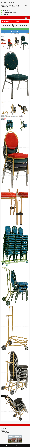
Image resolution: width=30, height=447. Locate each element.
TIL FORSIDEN (4, 423)
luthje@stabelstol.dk (7, 434)
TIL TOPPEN (10, 423)
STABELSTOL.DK (9, 2)
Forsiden (6, 21)
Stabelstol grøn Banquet (14, 21)
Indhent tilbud (14, 29)
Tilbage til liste (14, 31)
